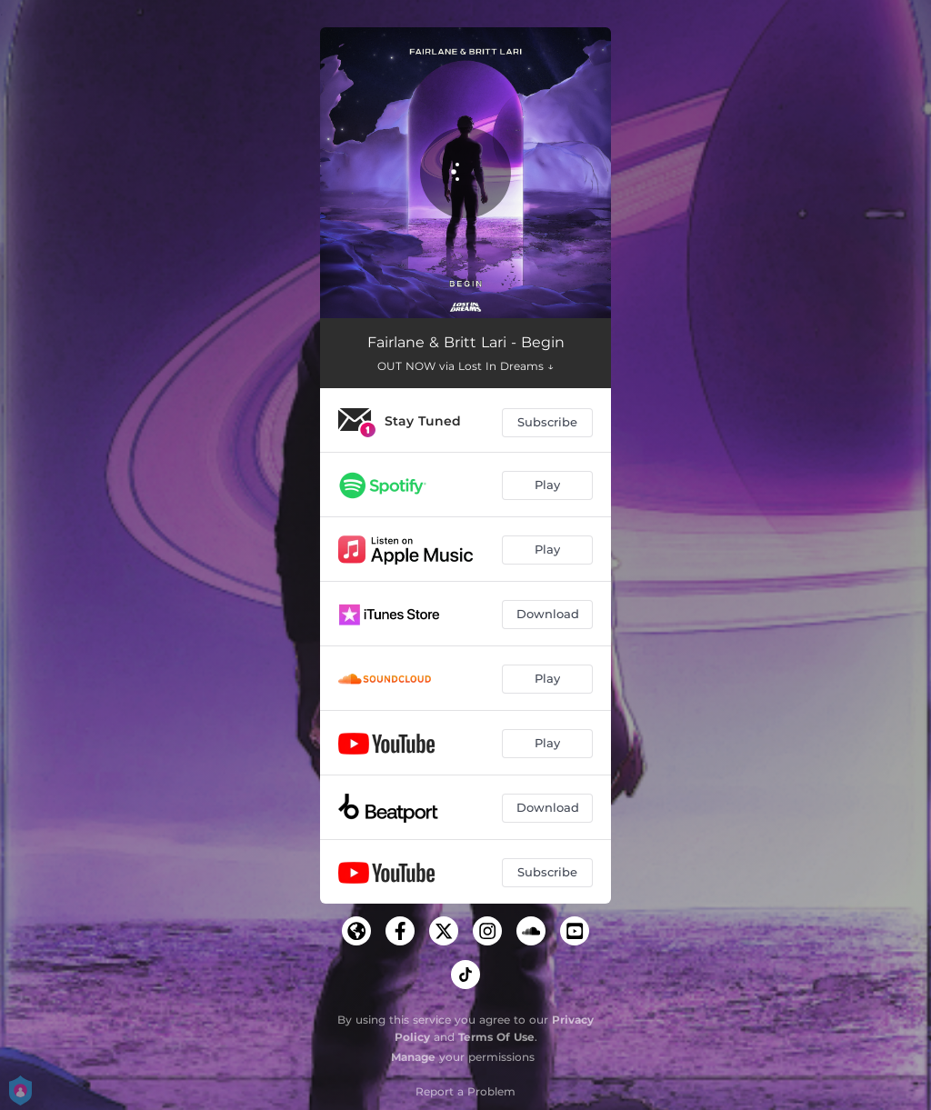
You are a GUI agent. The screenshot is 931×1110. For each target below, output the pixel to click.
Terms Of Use (496, 1037)
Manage (413, 1057)
